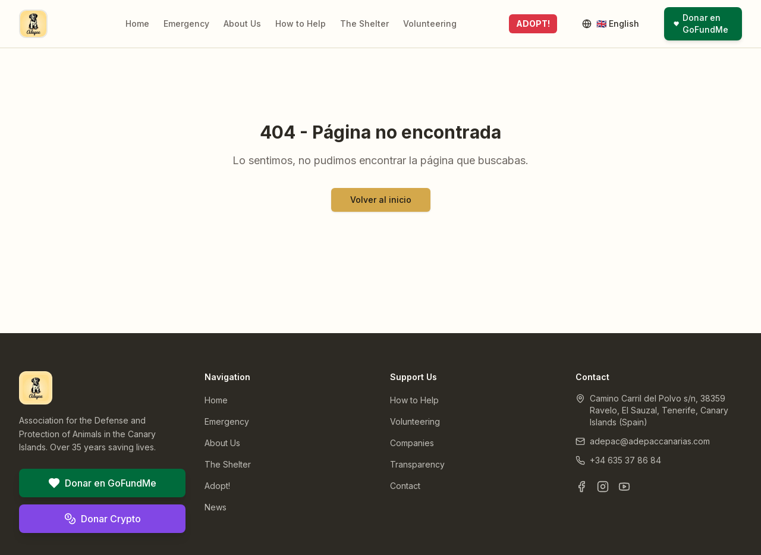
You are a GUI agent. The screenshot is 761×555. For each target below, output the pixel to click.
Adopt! (217, 486)
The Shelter (364, 23)
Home (137, 23)
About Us (242, 23)
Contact (405, 486)
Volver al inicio (380, 200)
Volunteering (430, 23)
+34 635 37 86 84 (625, 460)
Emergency (186, 23)
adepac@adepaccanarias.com (650, 441)
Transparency (417, 464)
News (216, 507)
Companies (412, 443)
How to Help (300, 23)
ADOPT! (533, 23)
